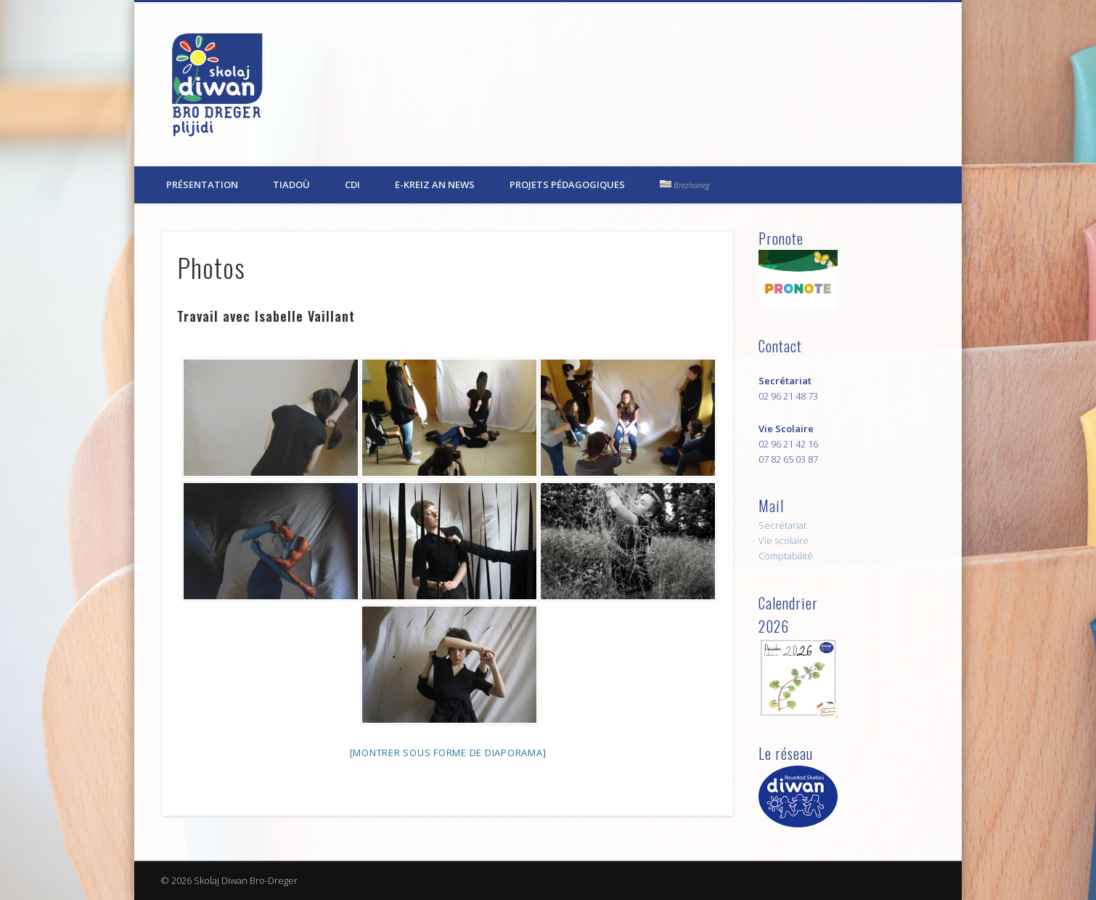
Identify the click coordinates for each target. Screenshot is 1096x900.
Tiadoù (291, 184)
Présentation (202, 184)
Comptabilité (785, 555)
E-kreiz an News (435, 184)
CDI (352, 184)
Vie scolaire (783, 540)
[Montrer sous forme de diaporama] (448, 752)
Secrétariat (782, 525)
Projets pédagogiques (567, 184)
